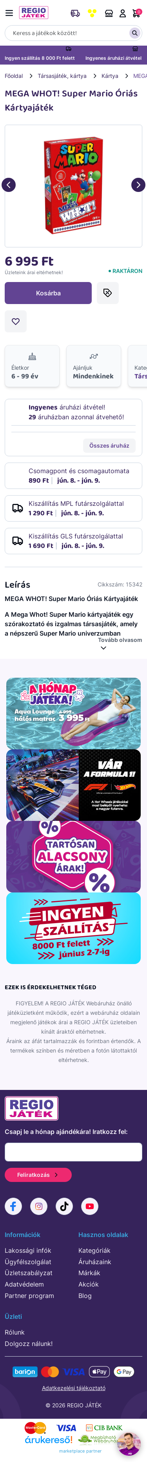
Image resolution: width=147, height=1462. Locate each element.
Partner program (29, 1296)
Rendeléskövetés (75, 13)
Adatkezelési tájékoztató (73, 1388)
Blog (85, 1296)
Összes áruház (109, 445)
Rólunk (15, 1332)
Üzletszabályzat (29, 1273)
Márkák (89, 1273)
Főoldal (14, 75)
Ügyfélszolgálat (28, 1262)
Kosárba (48, 293)
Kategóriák (94, 1250)
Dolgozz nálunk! (29, 1344)
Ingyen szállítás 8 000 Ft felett (40, 58)
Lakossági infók (28, 1250)
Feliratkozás (38, 1174)
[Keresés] (73, 33)
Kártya (110, 75)
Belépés (122, 13)
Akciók (88, 1284)
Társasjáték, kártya (62, 75)
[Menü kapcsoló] (11, 11)
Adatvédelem (24, 1284)
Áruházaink (109, 13)
